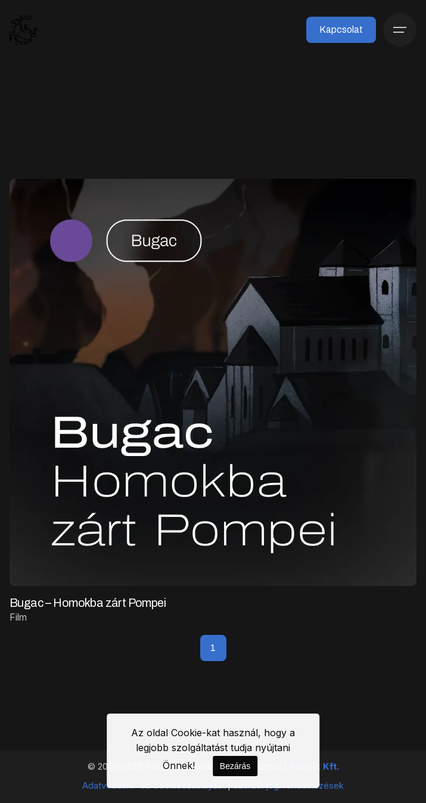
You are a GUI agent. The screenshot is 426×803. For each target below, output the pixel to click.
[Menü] (399, 29)
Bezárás (235, 766)
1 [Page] (213, 648)
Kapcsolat (341, 29)
